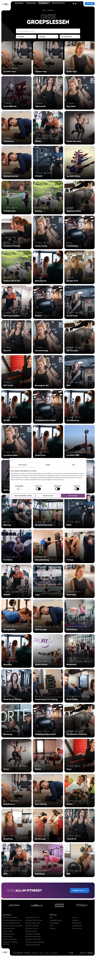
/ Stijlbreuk (90, 953)
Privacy (41, 953)
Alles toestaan (73, 495)
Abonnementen (31, 4)
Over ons (74, 917)
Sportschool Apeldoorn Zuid (11, 923)
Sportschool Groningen (10, 939)
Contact (51, 926)
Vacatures (52, 928)
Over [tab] (73, 464)
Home (43, 10)
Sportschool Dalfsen (9, 928)
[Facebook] (69, 953)
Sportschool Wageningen (33, 937)
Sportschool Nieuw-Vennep (33, 920)
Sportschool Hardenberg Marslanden (10, 943)
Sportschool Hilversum (32, 917)
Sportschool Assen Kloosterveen (12, 926)
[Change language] (74, 4)
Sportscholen (19, 4)
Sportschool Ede (8, 931)
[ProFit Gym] (6, 5)
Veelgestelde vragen (55, 920)
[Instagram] (72, 953)
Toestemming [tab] (22, 464)
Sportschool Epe (8, 937)
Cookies (47, 953)
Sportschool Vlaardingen (32, 934)
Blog (50, 917)
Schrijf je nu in (79, 890)
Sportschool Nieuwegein (32, 923)
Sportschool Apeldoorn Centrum (12, 920)
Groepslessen (43, 4)
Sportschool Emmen (9, 934)
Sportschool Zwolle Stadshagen (35, 942)
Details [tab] (48, 464)
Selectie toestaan (48, 495)
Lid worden (89, 4)
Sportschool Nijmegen (32, 926)
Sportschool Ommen (31, 928)
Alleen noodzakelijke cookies (23, 495)
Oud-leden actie (77, 926)
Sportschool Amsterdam (10, 917)
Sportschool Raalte (31, 931)
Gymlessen (75, 920)
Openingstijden (54, 923)
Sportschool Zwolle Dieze (33, 939)
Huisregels (35, 953)
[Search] (80, 4)
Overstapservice (77, 928)
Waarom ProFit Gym (58, 4)
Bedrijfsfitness (76, 923)
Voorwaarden (54, 953)
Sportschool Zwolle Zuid (32, 945)
